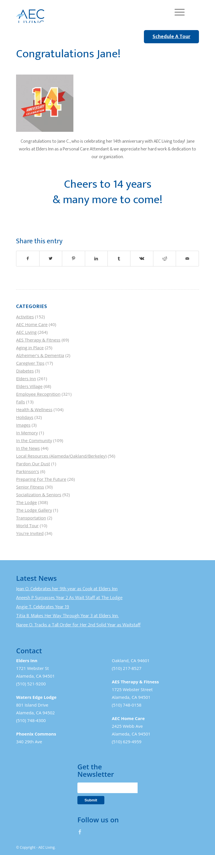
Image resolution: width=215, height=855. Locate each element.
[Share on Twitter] (51, 258)
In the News (28, 448)
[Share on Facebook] (27, 258)
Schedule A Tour (171, 36)
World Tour (27, 525)
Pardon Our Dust (33, 463)
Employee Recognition (38, 394)
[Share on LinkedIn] (96, 258)
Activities (25, 316)
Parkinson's (27, 471)
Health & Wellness (34, 409)
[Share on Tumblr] (119, 258)
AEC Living (26, 332)
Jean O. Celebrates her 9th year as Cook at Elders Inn (67, 589)
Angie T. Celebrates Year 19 (42, 607)
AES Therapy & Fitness (38, 340)
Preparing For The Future (41, 479)
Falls (20, 402)
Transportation (31, 518)
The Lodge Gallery (34, 510)
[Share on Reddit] (164, 258)
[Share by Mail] (187, 258)
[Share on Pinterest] (73, 258)
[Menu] (177, 11)
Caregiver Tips (30, 363)
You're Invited (30, 533)
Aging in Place (30, 347)
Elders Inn (26, 378)
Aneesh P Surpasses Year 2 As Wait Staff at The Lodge (69, 598)
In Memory (27, 433)
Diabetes (25, 371)
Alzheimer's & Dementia (40, 355)
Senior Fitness (30, 487)
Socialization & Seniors (38, 494)
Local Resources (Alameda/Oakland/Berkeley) (61, 456)
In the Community (34, 440)
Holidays (24, 417)
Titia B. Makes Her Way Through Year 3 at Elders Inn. (67, 616)
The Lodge (26, 502)
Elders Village (29, 386)
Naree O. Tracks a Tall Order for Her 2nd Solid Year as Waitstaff (78, 625)
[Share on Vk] (141, 258)
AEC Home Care (32, 324)
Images (23, 425)
